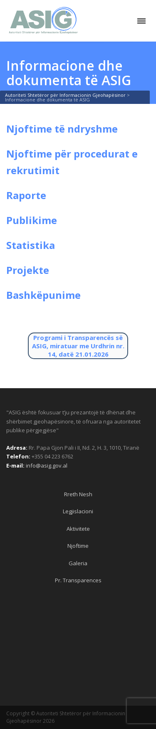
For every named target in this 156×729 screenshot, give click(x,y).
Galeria (78, 563)
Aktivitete (78, 528)
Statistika (30, 245)
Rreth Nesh (78, 494)
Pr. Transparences (78, 580)
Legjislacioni (78, 511)
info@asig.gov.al (46, 465)
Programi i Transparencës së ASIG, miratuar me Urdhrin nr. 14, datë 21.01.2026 (78, 345)
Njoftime (78, 545)
